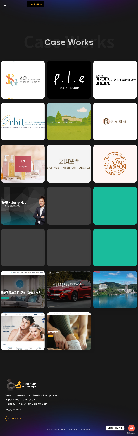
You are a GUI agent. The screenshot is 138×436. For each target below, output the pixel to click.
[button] (5, 4)
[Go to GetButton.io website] (131, 433)
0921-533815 (13, 410)
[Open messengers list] (131, 428)
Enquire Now (35, 4)
